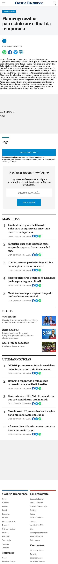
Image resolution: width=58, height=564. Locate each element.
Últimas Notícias (36, 518)
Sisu (31, 529)
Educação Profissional (38, 533)
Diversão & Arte (8, 521)
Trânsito (5, 548)
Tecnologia (6, 540)
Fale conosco (35, 540)
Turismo (5, 544)
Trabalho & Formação (38, 506)
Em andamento (36, 558)
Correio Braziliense (14, 494)
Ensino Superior (36, 503)
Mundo (5, 518)
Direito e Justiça (8, 561)
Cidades (5, 503)
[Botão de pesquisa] (54, 3)
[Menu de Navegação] (4, 3)
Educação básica (36, 499)
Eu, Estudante (39, 494)
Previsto (33, 554)
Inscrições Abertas (37, 561)
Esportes (5, 525)
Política (5, 506)
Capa (4, 499)
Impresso (8, 552)
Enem (32, 514)
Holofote (5, 536)
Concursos (37, 545)
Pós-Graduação (36, 536)
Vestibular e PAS (36, 525)
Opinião (5, 533)
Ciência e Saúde (8, 529)
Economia (6, 514)
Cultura (33, 521)
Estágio (33, 510)
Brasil (4, 510)
